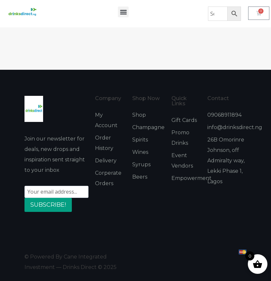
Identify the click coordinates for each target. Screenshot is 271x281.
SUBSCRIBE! (48, 204)
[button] (123, 12)
